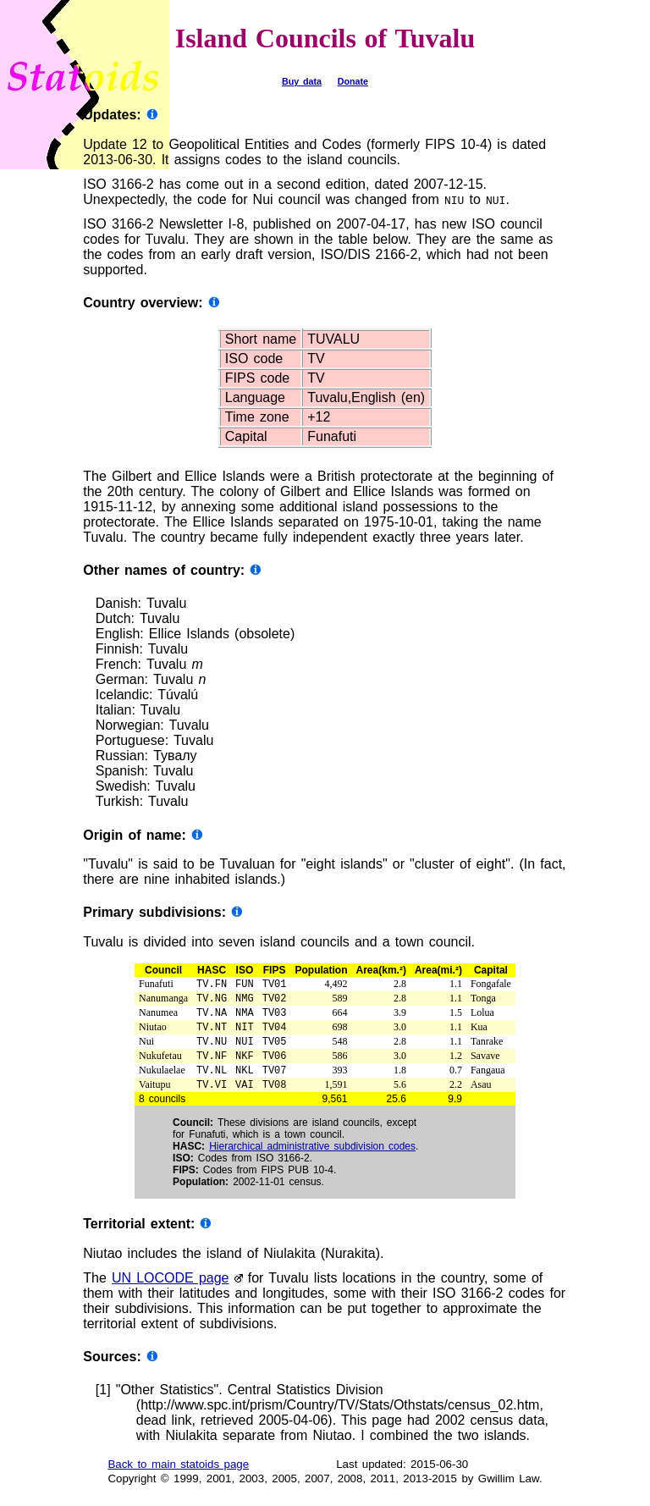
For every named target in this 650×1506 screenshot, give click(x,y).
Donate (353, 81)
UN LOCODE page (170, 1291)
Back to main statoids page (178, 1477)
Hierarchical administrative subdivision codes (312, 1160)
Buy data (302, 81)
